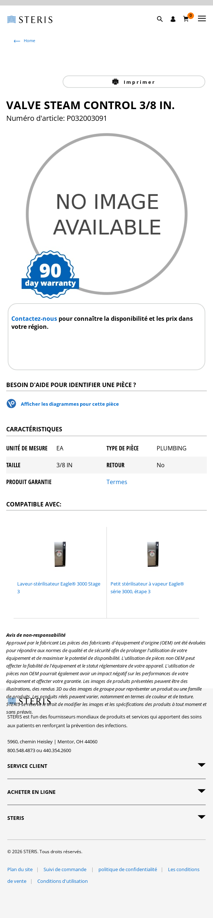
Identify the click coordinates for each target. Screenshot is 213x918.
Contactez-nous (35, 319)
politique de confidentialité (127, 869)
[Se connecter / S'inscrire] (173, 19)
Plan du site (20, 869)
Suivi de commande (65, 869)
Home (29, 40)
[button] (163, 27)
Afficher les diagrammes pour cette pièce (70, 404)
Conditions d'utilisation (62, 881)
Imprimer (139, 82)
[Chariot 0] (186, 18)
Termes (116, 482)
